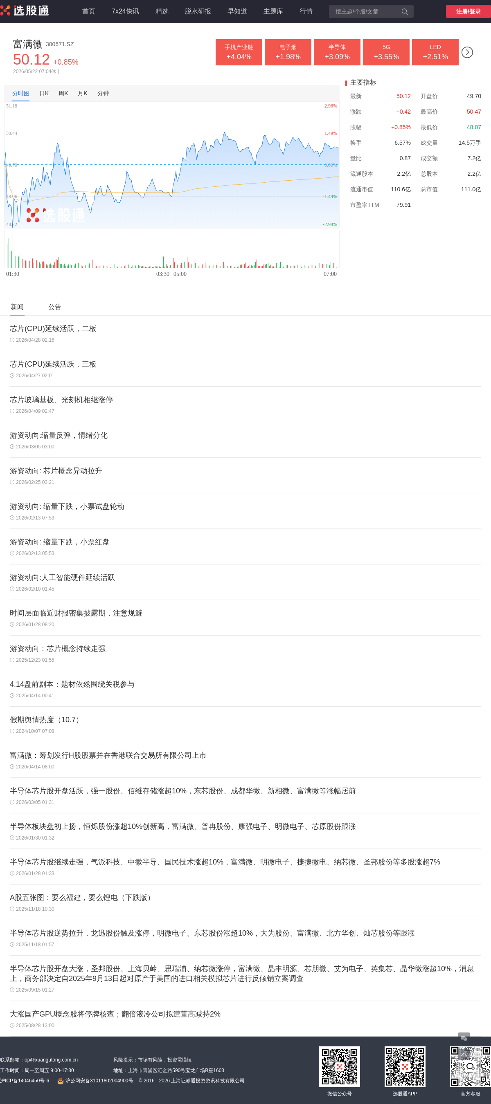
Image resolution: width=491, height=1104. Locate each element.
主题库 (273, 11)
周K (63, 93)
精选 (162, 11)
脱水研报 (198, 11)
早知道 (237, 11)
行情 (306, 11)
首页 (88, 11)
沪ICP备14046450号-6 (24, 1081)
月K (82, 93)
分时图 (20, 93)
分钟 (103, 93)
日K (44, 93)
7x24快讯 (125, 11)
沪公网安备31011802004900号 (95, 1081)
